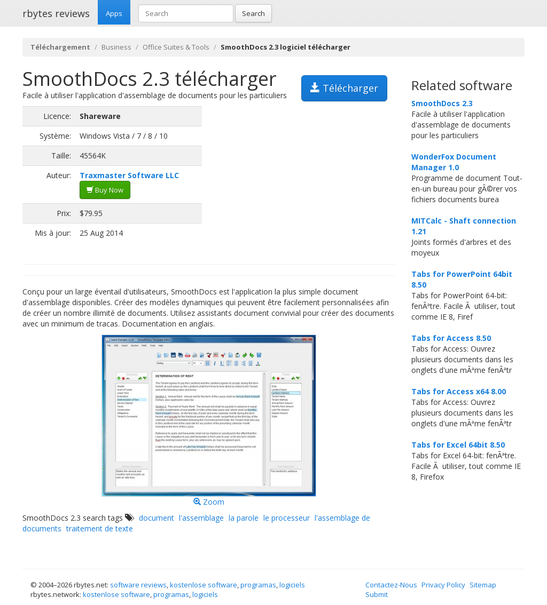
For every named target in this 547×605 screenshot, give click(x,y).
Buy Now (105, 190)
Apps (114, 13)
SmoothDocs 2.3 (442, 103)
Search (253, 13)
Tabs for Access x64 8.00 (458, 391)
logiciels (292, 585)
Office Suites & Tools (176, 47)
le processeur (286, 518)
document (156, 518)
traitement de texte (99, 528)
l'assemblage (201, 518)
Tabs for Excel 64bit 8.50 (458, 445)
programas (258, 585)
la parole (244, 518)
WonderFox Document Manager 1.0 (453, 162)
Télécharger (344, 88)
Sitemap (483, 585)
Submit (376, 594)
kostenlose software (203, 585)
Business (116, 47)
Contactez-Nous (391, 585)
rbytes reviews (56, 13)
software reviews (138, 585)
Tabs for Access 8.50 (451, 338)
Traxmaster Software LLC (129, 175)
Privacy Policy (443, 585)
